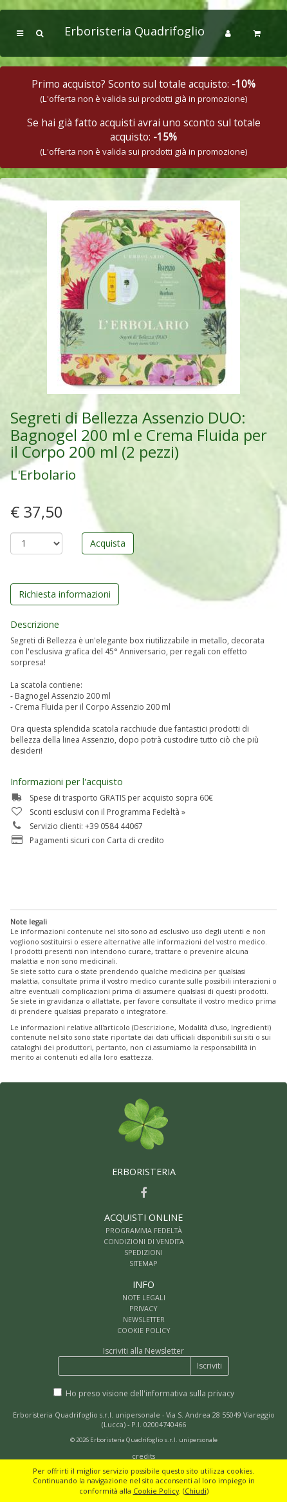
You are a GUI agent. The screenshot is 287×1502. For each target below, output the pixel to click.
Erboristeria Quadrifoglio (134, 31)
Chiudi (196, 1491)
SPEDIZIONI (143, 1252)
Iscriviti (209, 1365)
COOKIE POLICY (144, 1330)
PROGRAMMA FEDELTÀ (144, 1230)
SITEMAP (143, 1263)
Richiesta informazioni (65, 594)
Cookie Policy (156, 1491)
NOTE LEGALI (143, 1297)
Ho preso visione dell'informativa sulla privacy (150, 1393)
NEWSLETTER (144, 1319)
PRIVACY (143, 1308)
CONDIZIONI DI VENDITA (144, 1241)
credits (143, 1456)
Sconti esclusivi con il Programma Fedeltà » (97, 811)
